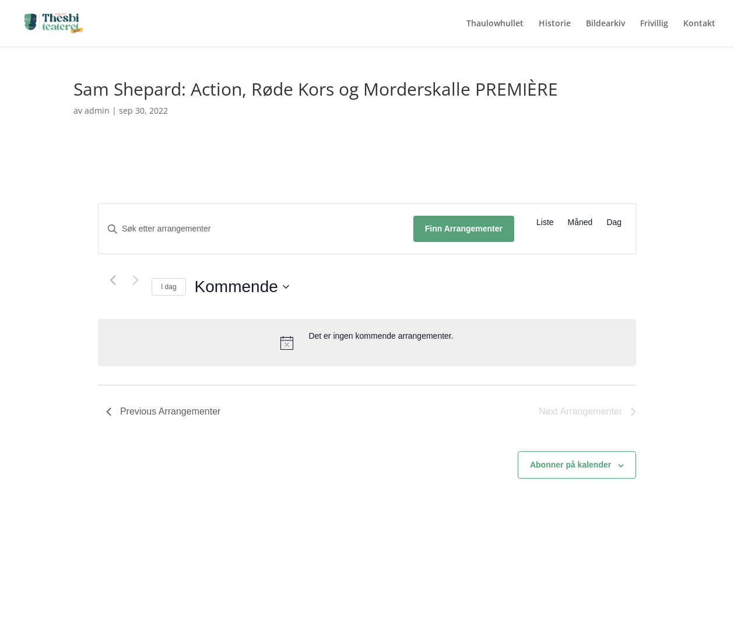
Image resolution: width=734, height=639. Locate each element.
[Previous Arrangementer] (113, 280)
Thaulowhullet (495, 24)
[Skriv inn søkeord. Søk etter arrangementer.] (256, 228)
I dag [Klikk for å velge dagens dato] (169, 287)
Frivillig (654, 24)
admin (97, 110)
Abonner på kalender (570, 464)
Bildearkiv (605, 24)
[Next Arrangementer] (136, 280)
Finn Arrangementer (464, 228)
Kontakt (699, 24)
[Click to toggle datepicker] (242, 287)
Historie (555, 24)
